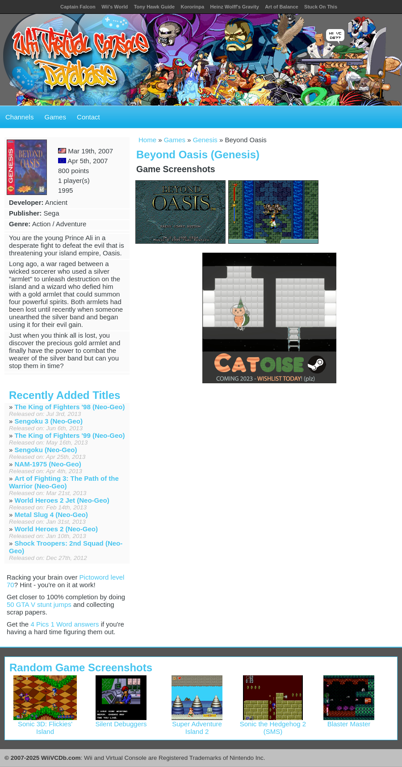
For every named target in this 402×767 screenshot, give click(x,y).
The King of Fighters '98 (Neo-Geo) (70, 407)
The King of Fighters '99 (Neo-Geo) (70, 435)
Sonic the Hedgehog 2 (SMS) (273, 724)
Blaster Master (348, 721)
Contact (88, 117)
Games (55, 117)
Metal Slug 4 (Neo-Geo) (51, 514)
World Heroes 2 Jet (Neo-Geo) (62, 500)
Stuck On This (320, 6)
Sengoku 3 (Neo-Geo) (49, 421)
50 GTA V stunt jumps (39, 604)
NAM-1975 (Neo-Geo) (48, 464)
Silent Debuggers (121, 721)
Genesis (205, 140)
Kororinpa (192, 6)
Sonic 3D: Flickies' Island (45, 724)
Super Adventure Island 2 (197, 724)
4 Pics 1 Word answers (64, 624)
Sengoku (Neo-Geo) (46, 449)
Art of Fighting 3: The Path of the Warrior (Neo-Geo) (64, 482)
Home (147, 140)
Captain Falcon (78, 6)
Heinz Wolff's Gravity (234, 6)
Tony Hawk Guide (154, 6)
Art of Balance (281, 6)
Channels (19, 117)
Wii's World (114, 6)
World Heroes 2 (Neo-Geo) (56, 529)
